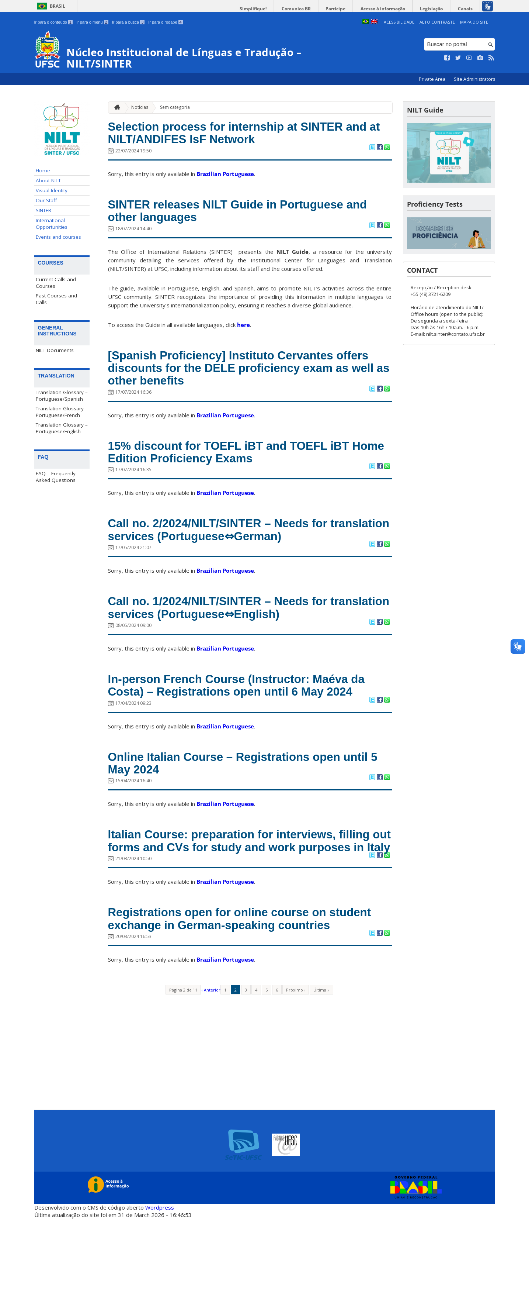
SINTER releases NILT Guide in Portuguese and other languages (240, 215)
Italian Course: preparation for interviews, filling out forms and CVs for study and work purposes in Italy (244, 889)
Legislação (435, 9)
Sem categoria (175, 107)
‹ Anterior (211, 1064)
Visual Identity (51, 190)
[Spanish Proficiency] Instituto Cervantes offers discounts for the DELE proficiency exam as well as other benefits (235, 376)
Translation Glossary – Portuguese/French (62, 411)
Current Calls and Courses (56, 282)
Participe (345, 9)
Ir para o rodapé (165, 22)
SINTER (43, 210)
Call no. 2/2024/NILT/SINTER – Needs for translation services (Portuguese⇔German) (240, 545)
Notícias (139, 107)
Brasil (57, 6)
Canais (466, 9)
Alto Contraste (437, 22)
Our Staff (46, 200)
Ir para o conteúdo (53, 22)
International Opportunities (51, 223)
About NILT (48, 180)
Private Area (432, 79)
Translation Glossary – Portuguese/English (62, 428)
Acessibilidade (399, 22)
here (243, 330)
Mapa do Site (474, 22)
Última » (321, 1064)
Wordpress (159, 1282)
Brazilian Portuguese (225, 176)
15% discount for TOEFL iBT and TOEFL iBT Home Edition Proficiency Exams (243, 464)
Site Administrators (474, 79)
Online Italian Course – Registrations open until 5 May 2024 (238, 801)
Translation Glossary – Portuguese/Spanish (62, 395)
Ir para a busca (128, 22)
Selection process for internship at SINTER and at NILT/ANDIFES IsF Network (239, 134)
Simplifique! (268, 9)
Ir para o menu (92, 22)
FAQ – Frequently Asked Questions (56, 476)
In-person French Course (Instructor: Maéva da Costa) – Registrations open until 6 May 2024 (242, 714)
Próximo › (295, 1064)
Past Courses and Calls (56, 299)
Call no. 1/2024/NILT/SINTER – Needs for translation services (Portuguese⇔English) (239, 626)
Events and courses (58, 237)
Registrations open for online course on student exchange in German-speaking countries (230, 984)
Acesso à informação (390, 9)
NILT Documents (55, 350)
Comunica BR (308, 9)
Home (43, 170)
